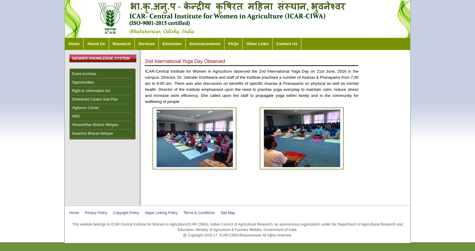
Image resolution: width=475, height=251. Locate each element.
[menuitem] (103, 74)
